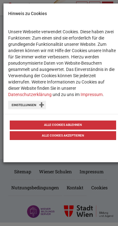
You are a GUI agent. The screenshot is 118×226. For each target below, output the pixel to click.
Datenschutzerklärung (30, 94)
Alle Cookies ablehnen (63, 124)
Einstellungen (24, 105)
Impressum (92, 94)
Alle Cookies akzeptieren (63, 135)
